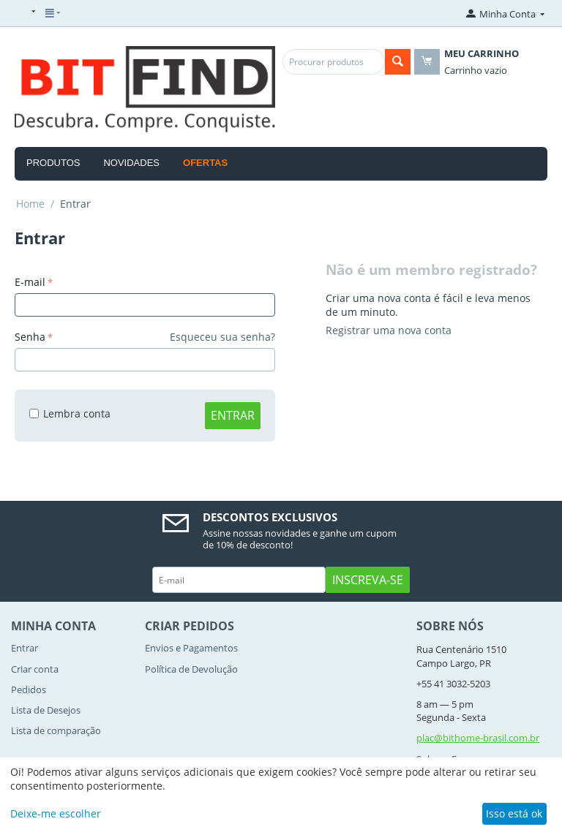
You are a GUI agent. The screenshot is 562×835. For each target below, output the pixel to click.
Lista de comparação (56, 730)
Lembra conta (69, 413)
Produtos (53, 162)
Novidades (131, 162)
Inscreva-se (367, 580)
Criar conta (35, 669)
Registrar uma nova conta (389, 330)
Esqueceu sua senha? (222, 337)
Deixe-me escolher (55, 813)
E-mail (30, 282)
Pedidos (28, 689)
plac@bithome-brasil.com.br (477, 737)
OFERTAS (205, 162)
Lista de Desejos (45, 710)
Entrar (233, 415)
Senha (30, 337)
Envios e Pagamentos (191, 647)
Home (30, 204)
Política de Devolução (191, 669)
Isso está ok (514, 813)
